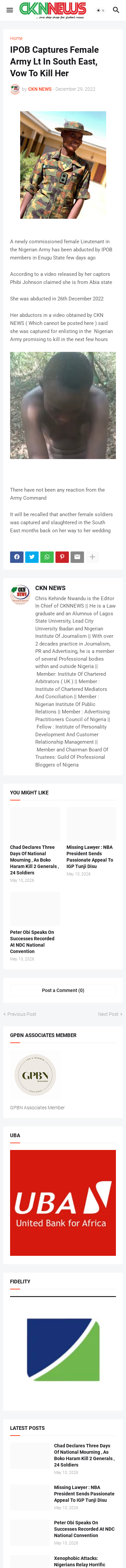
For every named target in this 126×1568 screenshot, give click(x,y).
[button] (9, 10)
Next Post (108, 1014)
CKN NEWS (50, 587)
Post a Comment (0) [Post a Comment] (63, 990)
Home (16, 38)
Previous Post (21, 1014)
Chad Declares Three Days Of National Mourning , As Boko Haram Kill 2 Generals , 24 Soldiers (34, 859)
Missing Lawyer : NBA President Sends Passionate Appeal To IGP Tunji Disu (90, 856)
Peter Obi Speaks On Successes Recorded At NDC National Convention (32, 942)
